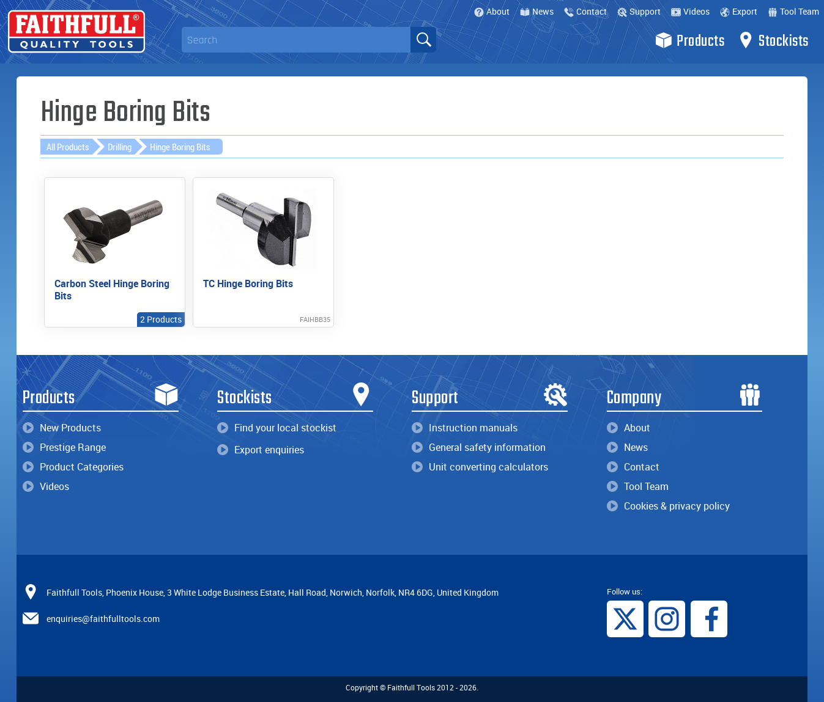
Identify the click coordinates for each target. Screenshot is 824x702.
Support (639, 11)
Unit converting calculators (480, 466)
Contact (585, 11)
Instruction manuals (465, 427)
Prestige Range (64, 447)
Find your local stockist (276, 427)
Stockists (773, 40)
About (492, 11)
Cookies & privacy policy (668, 506)
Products (689, 40)
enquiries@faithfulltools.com (103, 618)
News (537, 11)
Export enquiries (260, 449)
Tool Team (793, 11)
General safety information (479, 447)
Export (738, 11)
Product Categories (73, 466)
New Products (62, 427)
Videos (690, 11)
